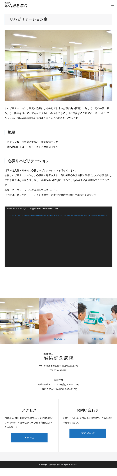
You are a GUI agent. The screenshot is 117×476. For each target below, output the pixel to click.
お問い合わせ (87, 433)
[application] (58, 237)
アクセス (29, 437)
